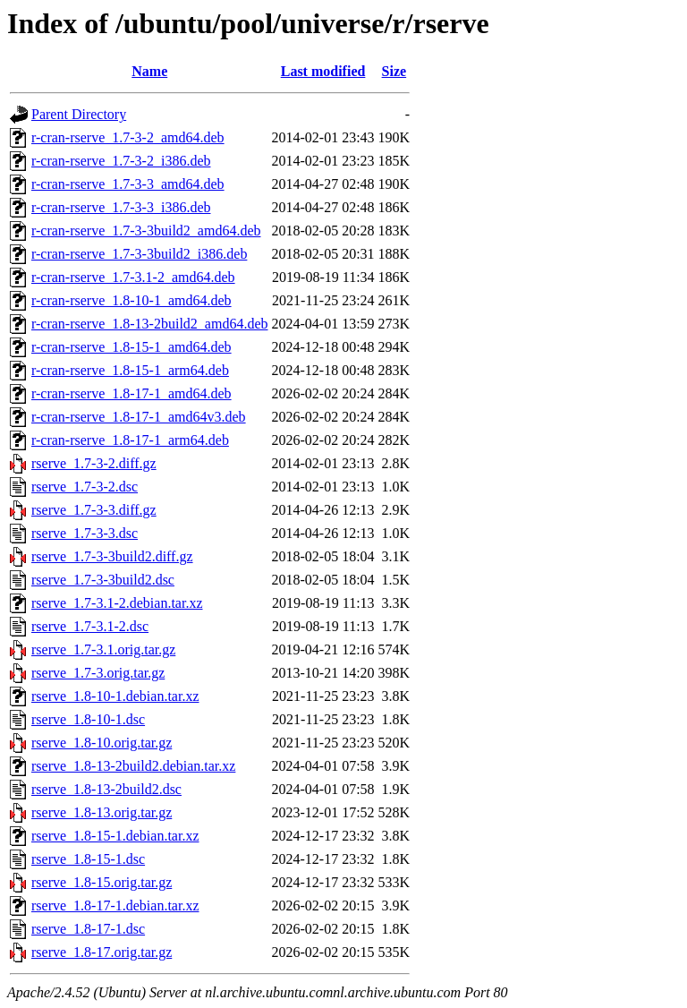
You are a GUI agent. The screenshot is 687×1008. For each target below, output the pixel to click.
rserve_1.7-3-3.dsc (84, 533)
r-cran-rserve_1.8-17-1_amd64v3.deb (138, 416)
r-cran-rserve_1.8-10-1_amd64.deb (131, 300)
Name (149, 71)
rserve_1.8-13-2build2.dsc (106, 789)
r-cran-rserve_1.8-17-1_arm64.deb (130, 440)
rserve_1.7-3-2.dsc (84, 486)
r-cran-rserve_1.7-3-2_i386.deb (120, 160)
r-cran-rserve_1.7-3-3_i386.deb (120, 207)
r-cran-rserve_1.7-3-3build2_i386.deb (139, 253)
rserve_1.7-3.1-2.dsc (89, 626)
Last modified (323, 71)
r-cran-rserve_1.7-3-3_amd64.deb (128, 184)
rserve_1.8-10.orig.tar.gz (101, 742)
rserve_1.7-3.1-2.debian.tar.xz (116, 603)
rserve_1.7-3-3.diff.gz (94, 509)
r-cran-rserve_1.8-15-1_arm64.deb (130, 370)
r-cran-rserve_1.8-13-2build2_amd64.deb (149, 323)
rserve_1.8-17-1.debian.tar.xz (115, 905)
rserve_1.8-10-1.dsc (88, 719)
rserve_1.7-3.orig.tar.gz (98, 672)
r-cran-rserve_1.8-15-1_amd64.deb (131, 347)
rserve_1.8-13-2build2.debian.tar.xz (133, 765)
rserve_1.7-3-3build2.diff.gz (112, 556)
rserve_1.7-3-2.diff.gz (94, 463)
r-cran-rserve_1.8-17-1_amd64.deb (131, 393)
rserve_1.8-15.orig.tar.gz (101, 882)
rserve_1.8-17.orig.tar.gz (101, 952)
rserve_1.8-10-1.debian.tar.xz (115, 696)
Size (394, 71)
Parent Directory (78, 114)
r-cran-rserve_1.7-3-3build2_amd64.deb (145, 230)
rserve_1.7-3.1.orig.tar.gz (103, 649)
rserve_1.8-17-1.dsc (88, 928)
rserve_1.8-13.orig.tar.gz (101, 812)
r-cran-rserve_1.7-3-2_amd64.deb (128, 137)
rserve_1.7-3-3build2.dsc (102, 579)
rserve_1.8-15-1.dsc (88, 859)
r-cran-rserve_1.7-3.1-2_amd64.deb (133, 277)
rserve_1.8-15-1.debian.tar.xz (115, 835)
